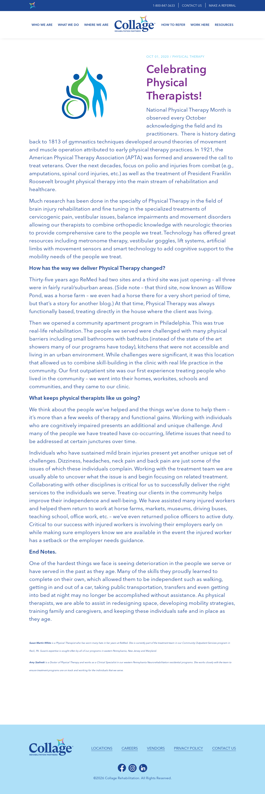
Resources (224, 25)
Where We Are (96, 25)
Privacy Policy (188, 748)
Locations (101, 748)
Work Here (200, 25)
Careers (130, 748)
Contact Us (192, 6)
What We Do (68, 25)
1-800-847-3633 (164, 6)
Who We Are (42, 25)
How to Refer (173, 25)
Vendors (156, 748)
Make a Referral (222, 6)
